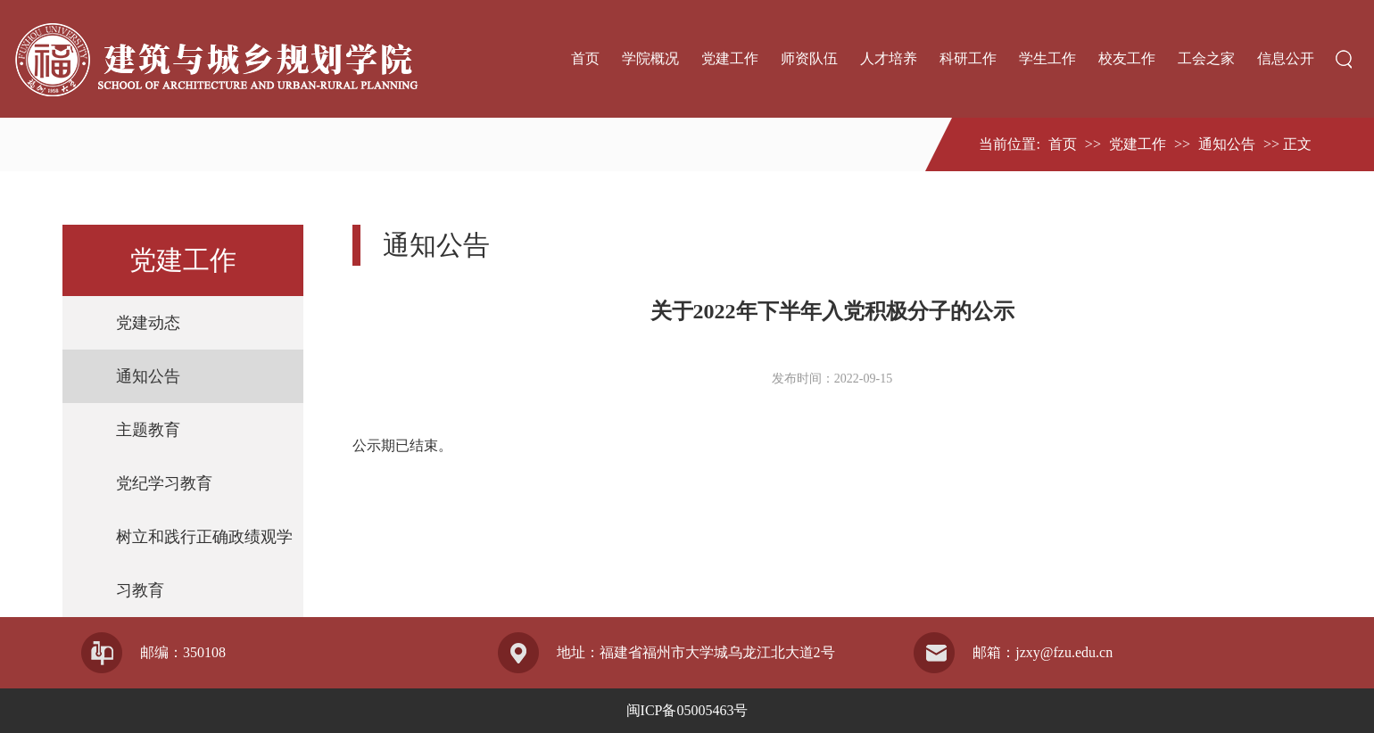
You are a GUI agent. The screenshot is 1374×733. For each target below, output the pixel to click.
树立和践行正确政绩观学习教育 (204, 563)
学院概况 (650, 58)
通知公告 (1226, 144)
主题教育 (148, 430)
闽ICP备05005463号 (687, 710)
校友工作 (1126, 58)
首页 (585, 58)
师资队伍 (809, 58)
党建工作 (729, 58)
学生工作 (1047, 58)
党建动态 (148, 323)
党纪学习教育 (164, 483)
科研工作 (968, 58)
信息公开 (1285, 58)
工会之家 (1206, 58)
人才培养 (888, 58)
